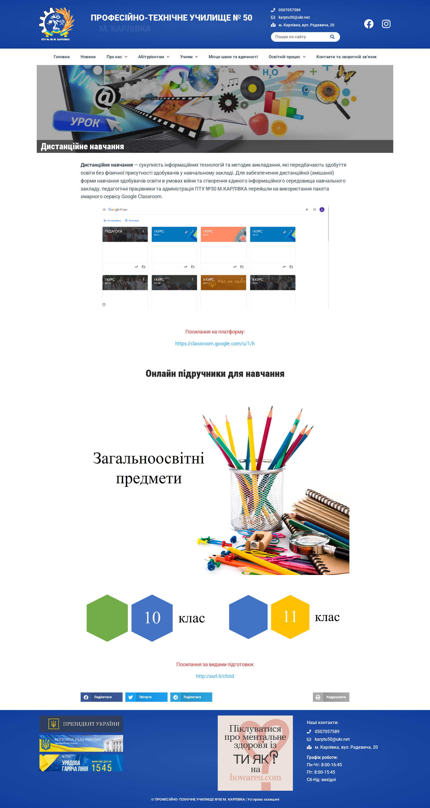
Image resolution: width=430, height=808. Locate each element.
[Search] (332, 36)
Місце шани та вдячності (233, 56)
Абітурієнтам (153, 57)
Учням (189, 57)
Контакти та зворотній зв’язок (346, 56)
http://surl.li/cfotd (215, 676)
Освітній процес (287, 57)
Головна (62, 56)
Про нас (117, 57)
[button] (102, 697)
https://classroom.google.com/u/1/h (215, 343)
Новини (88, 56)
